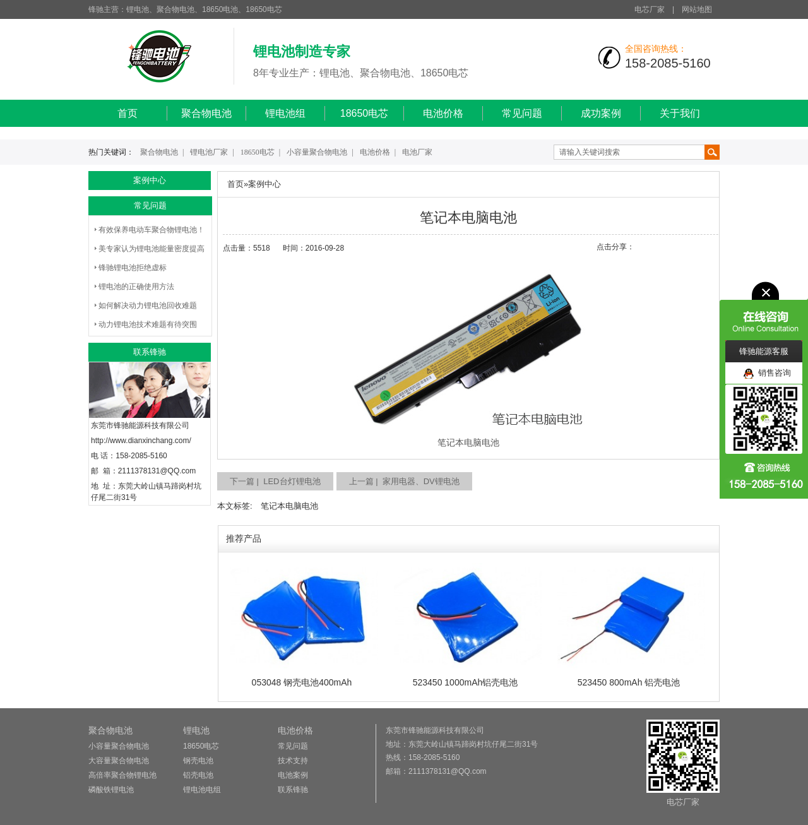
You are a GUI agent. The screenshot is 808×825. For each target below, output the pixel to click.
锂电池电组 (202, 789)
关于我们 (680, 113)
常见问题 (522, 113)
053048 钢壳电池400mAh (302, 682)
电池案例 (293, 775)
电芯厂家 (649, 9)
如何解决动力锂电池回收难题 (147, 305)
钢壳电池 (198, 760)
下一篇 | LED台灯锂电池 (275, 481)
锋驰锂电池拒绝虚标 (132, 267)
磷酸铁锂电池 (111, 789)
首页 (127, 113)
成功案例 (601, 113)
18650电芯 (364, 113)
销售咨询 (767, 373)
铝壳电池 (198, 775)
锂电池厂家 (209, 152)
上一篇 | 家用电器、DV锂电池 (404, 481)
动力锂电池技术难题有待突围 (147, 324)
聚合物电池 (206, 113)
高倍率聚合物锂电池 (122, 775)
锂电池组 (285, 113)
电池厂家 (417, 152)
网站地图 (697, 9)
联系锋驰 (293, 789)
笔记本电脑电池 (289, 506)
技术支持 (293, 760)
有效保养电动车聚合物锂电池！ (151, 229)
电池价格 (443, 113)
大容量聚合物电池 (118, 760)
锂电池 (196, 730)
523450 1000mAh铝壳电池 (465, 682)
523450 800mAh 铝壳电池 (629, 682)
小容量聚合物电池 (317, 152)
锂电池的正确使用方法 (136, 286)
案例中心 (264, 184)
